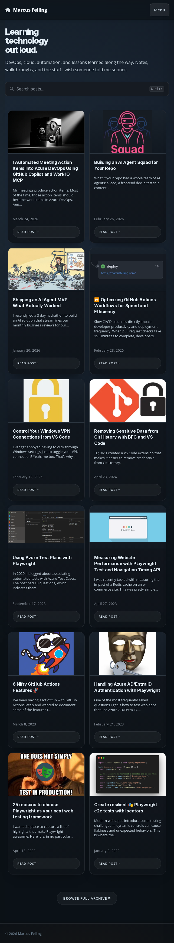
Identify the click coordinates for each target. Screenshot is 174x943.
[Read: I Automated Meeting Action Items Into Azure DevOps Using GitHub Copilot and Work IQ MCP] (46, 176)
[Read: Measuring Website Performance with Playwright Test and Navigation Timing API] (128, 566)
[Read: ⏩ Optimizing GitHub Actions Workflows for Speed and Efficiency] (128, 311)
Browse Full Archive (87, 898)
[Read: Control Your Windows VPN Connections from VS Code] (46, 440)
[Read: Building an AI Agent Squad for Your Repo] (128, 176)
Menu (159, 9)
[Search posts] (87, 89)
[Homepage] (26, 10)
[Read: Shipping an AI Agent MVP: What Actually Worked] (46, 311)
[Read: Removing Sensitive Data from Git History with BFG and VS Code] (128, 440)
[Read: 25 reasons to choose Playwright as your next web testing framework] (46, 814)
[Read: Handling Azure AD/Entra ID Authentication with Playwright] (128, 690)
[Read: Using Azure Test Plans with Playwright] (46, 566)
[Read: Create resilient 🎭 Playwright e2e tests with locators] (128, 815)
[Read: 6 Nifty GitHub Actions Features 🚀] (46, 690)
